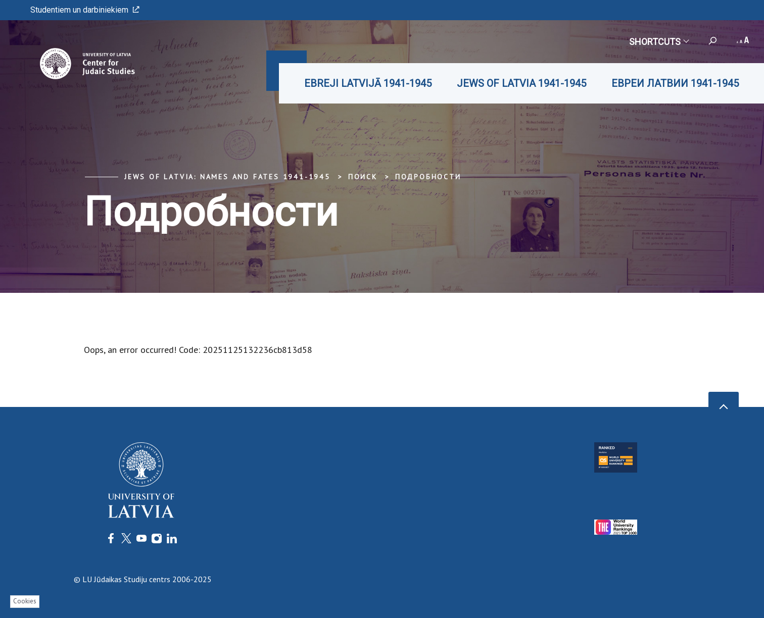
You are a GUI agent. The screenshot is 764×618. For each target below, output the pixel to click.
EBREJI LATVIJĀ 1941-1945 (368, 83)
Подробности (428, 176)
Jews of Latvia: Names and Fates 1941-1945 (227, 176)
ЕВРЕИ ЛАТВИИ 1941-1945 (675, 83)
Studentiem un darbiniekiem (84, 10)
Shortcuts (658, 41)
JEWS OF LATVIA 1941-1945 (521, 83)
